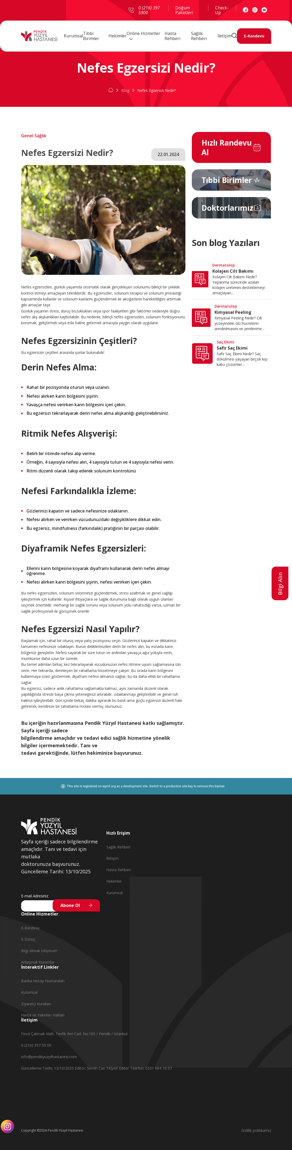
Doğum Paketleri (184, 10)
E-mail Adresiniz (34, 895)
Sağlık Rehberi (199, 36)
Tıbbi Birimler (91, 36)
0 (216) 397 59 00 (36, 1045)
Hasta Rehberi (172, 36)
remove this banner (210, 786)
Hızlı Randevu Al (226, 147)
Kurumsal (73, 35)
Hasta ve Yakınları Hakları (42, 1015)
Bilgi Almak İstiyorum (39, 950)
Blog (125, 90)
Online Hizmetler (143, 35)
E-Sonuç (28, 939)
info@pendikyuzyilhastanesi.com (49, 1056)
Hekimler (117, 35)
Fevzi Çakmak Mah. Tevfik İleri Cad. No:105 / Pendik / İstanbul (74, 1033)
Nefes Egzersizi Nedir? (156, 90)
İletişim (224, 35)
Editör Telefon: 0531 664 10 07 (145, 1068)
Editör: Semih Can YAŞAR (97, 1068)
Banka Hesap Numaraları (42, 980)
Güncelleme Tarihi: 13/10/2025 (48, 1068)
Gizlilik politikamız (256, 1130)
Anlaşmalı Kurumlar (37, 962)
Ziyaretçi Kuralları (36, 1003)
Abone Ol (70, 905)
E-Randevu (254, 36)
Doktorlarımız (227, 208)
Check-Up (222, 10)
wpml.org (109, 786)
